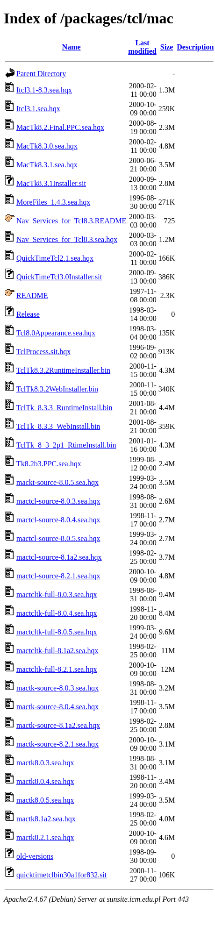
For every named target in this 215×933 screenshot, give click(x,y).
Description (195, 47)
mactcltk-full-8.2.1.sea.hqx (56, 669)
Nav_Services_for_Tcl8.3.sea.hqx (66, 239)
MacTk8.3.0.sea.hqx (47, 146)
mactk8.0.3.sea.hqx (45, 763)
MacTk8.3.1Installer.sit (51, 183)
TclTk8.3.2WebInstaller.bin (57, 389)
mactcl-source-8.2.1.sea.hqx (58, 576)
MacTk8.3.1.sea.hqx (47, 165)
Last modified (142, 47)
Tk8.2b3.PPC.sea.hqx (48, 464)
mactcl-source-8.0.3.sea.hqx (58, 501)
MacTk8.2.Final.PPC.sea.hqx (60, 127)
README (32, 295)
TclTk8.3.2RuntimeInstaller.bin (63, 370)
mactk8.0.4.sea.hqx (45, 781)
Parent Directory (41, 74)
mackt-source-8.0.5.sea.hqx (57, 482)
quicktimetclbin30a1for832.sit (61, 875)
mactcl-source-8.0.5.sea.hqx (58, 538)
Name (71, 47)
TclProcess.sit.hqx (43, 352)
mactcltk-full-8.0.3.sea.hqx (56, 594)
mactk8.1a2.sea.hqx (46, 819)
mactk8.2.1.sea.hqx (45, 837)
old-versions (34, 856)
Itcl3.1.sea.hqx (38, 109)
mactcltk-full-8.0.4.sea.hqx (56, 613)
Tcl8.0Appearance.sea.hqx (55, 333)
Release (28, 314)
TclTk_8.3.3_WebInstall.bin (58, 426)
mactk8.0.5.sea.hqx (45, 800)
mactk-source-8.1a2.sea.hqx (58, 725)
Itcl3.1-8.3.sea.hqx (44, 90)
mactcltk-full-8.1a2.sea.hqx (57, 651)
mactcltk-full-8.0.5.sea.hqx (56, 632)
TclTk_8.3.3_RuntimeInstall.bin (64, 408)
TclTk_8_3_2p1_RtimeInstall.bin (66, 445)
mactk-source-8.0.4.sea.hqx (57, 707)
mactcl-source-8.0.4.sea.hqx (58, 520)
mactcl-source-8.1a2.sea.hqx (59, 557)
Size (166, 47)
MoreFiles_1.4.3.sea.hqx (53, 202)
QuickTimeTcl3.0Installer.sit (59, 277)
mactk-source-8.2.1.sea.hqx (57, 744)
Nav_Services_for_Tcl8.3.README (71, 221)
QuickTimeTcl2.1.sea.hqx (54, 258)
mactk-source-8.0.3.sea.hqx (57, 688)
